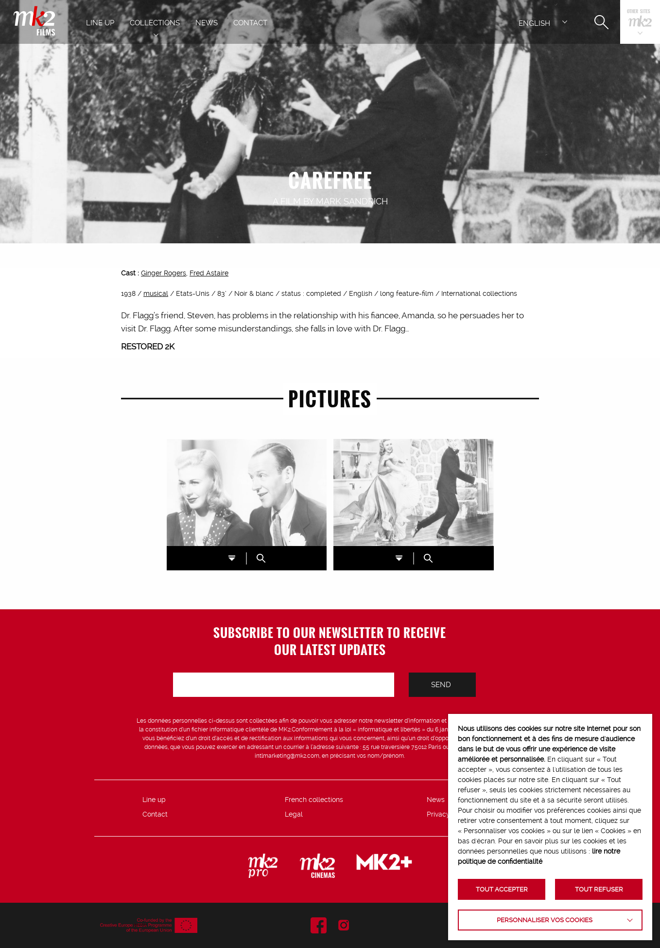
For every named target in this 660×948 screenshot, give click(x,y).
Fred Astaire (209, 273)
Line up (154, 799)
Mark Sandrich (352, 201)
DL (231, 558)
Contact (155, 814)
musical (155, 293)
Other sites (638, 12)
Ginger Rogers (163, 273)
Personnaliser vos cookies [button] (544, 920)
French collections (314, 799)
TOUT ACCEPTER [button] (502, 889)
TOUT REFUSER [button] (599, 889)
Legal (294, 814)
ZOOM (261, 558)
